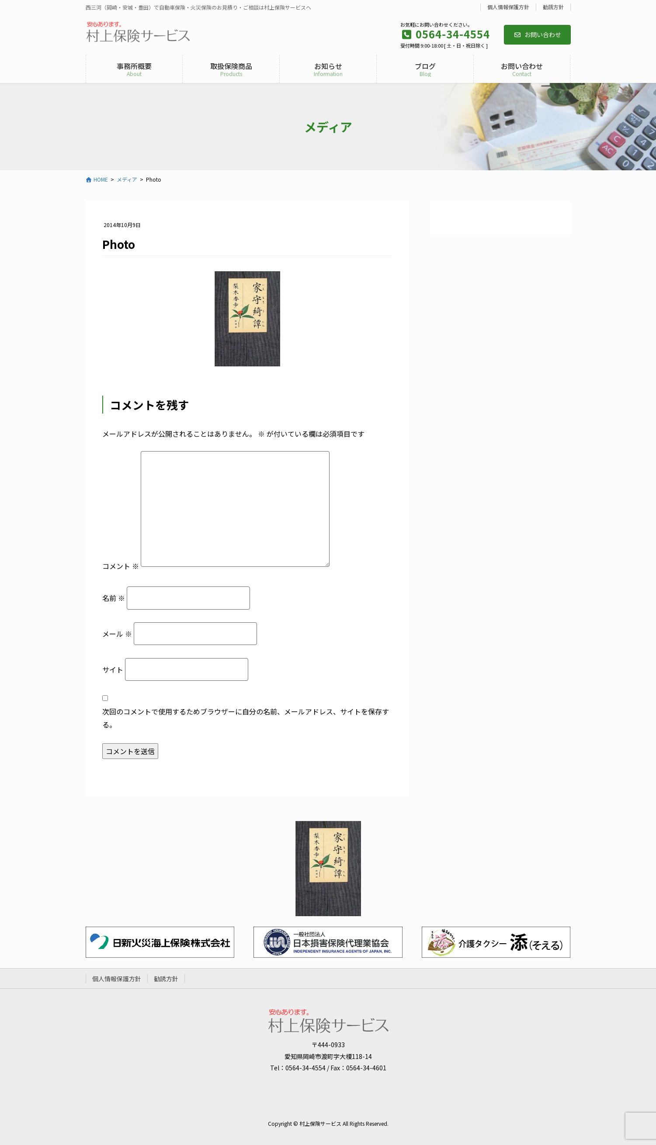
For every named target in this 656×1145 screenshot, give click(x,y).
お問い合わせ (537, 34)
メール (117, 633)
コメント (120, 566)
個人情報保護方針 (508, 6)
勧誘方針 (553, 6)
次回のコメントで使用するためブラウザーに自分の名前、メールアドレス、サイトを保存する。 (245, 718)
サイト (112, 669)
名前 (113, 598)
